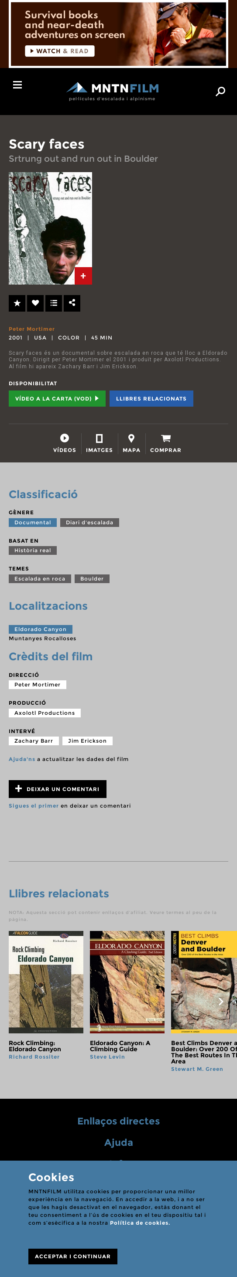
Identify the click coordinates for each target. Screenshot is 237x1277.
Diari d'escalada (89, 522)
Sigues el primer (34, 805)
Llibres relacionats (151, 398)
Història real (32, 550)
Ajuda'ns (22, 759)
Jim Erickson (87, 740)
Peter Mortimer (32, 329)
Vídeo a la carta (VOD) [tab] (57, 398)
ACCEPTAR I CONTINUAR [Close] (73, 1256)
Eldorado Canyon (40, 629)
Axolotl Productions (44, 713)
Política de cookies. (140, 1222)
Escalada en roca (39, 578)
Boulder (92, 578)
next (221, 1001)
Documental (32, 522)
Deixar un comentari (57, 788)
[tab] (83, 276)
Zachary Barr (33, 740)
